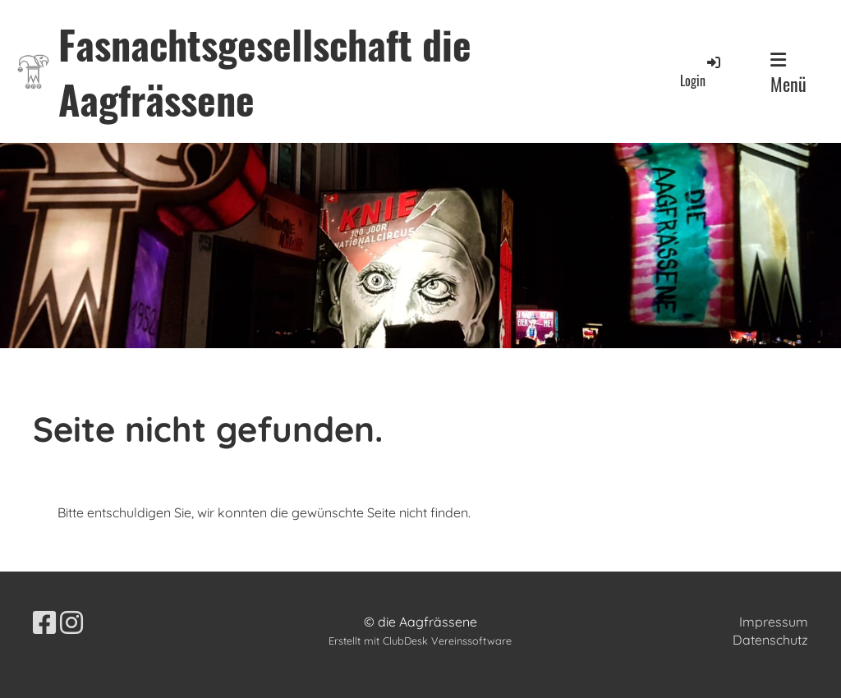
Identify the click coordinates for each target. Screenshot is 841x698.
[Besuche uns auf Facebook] (44, 622)
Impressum (773, 621)
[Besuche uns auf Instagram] (71, 622)
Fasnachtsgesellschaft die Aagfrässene (264, 71)
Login (701, 71)
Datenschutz (770, 639)
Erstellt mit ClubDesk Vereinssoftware (420, 640)
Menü (788, 74)
